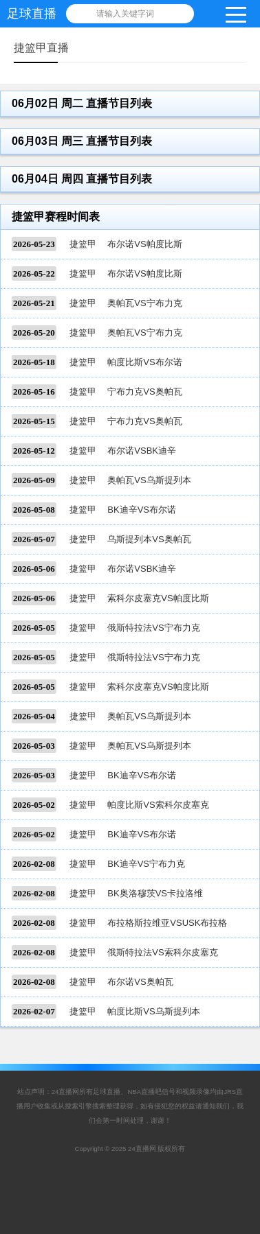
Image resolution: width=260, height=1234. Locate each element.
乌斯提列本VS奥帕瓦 (149, 539)
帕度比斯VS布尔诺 (144, 362)
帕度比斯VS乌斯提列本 (153, 1011)
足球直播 (31, 14)
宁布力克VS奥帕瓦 (144, 391)
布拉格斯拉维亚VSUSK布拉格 (167, 923)
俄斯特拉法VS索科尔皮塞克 (162, 952)
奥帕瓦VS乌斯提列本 (149, 480)
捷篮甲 (82, 244)
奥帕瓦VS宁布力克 (144, 303)
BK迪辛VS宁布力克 (146, 864)
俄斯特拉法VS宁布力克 (153, 627)
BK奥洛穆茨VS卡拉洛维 (155, 893)
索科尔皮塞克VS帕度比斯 (157, 598)
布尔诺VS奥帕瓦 (140, 982)
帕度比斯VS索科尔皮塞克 (157, 805)
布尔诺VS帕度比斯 (144, 244)
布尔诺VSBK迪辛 (141, 450)
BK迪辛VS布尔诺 (141, 509)
